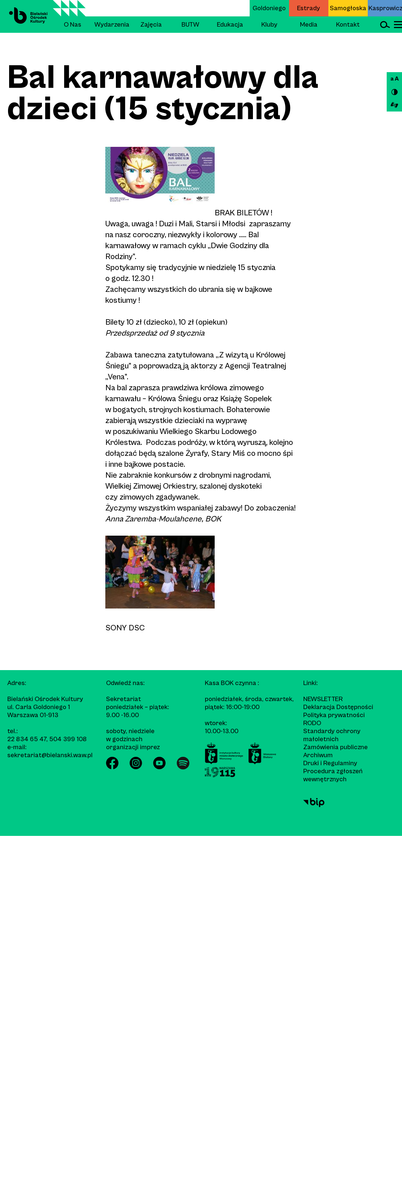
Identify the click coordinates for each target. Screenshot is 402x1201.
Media (308, 24)
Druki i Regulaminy (330, 763)
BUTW (190, 24)
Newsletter (323, 699)
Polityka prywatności (334, 715)
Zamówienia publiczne (335, 747)
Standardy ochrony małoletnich (331, 735)
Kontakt (348, 24)
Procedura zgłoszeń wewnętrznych (333, 775)
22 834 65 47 (26, 739)
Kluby (269, 24)
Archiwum (318, 755)
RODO (312, 723)
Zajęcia (151, 24)
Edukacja (230, 24)
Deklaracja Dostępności (338, 707)
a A (394, 78)
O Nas (72, 24)
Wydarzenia (111, 24)
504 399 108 (68, 739)
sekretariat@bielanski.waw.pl (50, 755)
